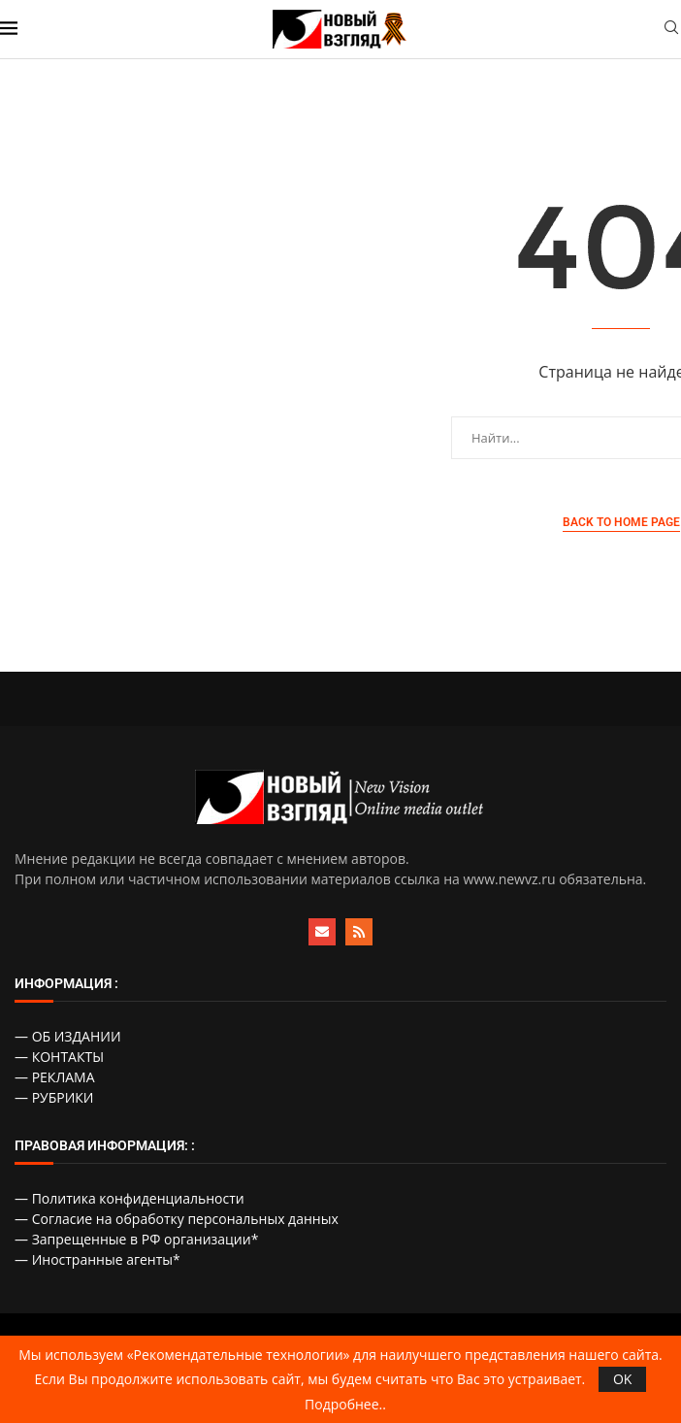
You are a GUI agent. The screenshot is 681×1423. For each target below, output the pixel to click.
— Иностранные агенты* (97, 1259)
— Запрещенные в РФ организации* (136, 1239)
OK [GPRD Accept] (622, 1379)
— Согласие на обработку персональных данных (177, 1218)
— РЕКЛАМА (55, 1077)
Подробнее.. (345, 1404)
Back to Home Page (621, 522)
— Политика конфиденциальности (129, 1198)
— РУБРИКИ (54, 1097)
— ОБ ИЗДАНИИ (68, 1036)
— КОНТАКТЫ (59, 1056)
